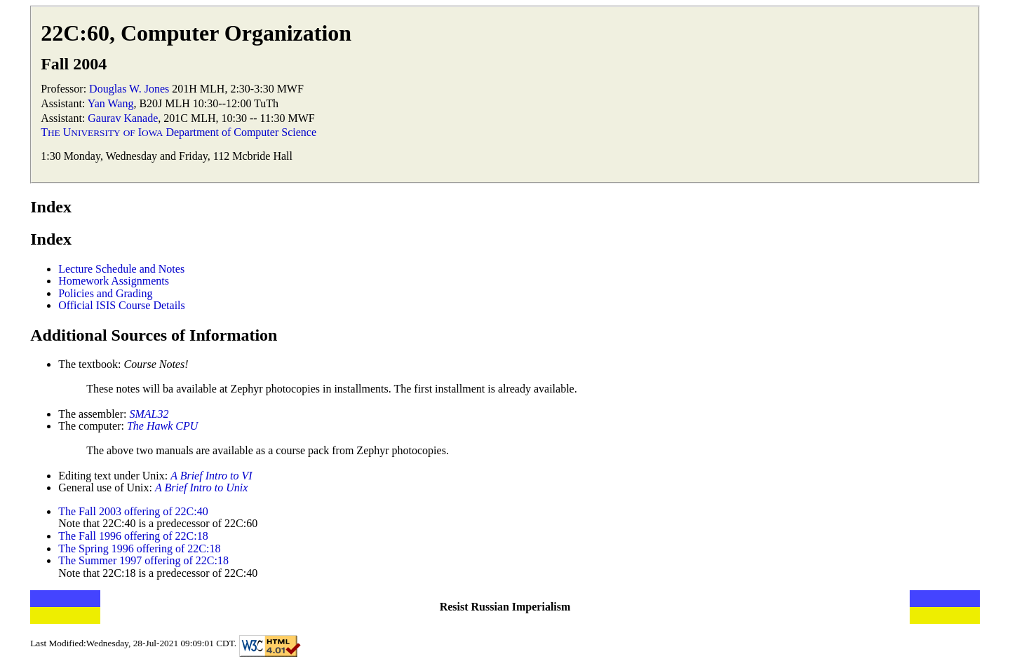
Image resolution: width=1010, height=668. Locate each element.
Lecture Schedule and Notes (121, 269)
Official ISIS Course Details (121, 305)
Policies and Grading (105, 293)
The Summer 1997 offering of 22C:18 (143, 560)
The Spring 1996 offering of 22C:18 (139, 548)
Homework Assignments (113, 281)
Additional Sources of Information (153, 335)
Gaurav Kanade (123, 118)
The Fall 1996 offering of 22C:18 (133, 536)
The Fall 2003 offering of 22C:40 (133, 511)
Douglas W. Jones (129, 89)
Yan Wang (111, 103)
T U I (102, 132)
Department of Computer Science (241, 132)
